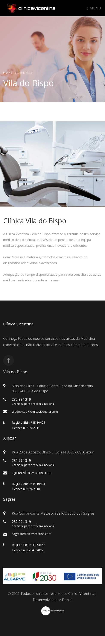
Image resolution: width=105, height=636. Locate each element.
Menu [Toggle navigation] (94, 8)
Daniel (67, 599)
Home (7, 72)
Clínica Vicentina (81, 593)
